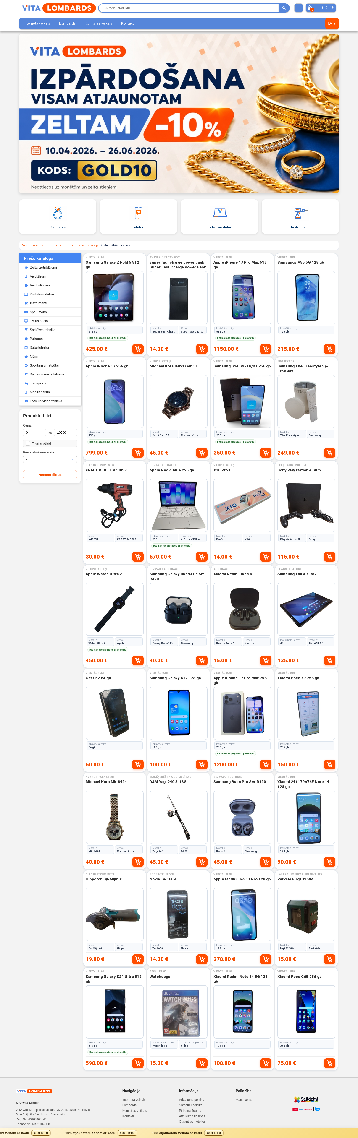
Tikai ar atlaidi (39, 443)
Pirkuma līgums (190, 1110)
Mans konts (244, 1100)
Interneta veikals (37, 23)
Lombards (67, 23)
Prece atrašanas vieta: (39, 452)
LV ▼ (332, 23)
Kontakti (127, 23)
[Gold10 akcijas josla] (179, 1133)
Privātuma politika (191, 1100)
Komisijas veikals (98, 23)
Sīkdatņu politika (191, 1105)
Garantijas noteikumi (193, 1121)
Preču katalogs (38, 258)
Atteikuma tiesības (192, 1116)
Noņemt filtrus (50, 475)
